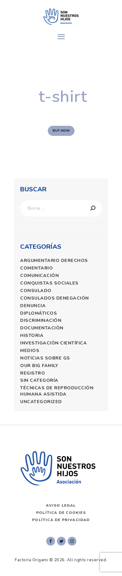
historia (31, 336)
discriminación (40, 320)
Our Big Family (39, 366)
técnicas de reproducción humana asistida (56, 391)
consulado (36, 291)
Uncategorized (41, 402)
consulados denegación (54, 298)
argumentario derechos (54, 261)
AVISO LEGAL (61, 505)
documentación (42, 328)
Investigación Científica (53, 343)
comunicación (39, 276)
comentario (36, 268)
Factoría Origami (31, 560)
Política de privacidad (61, 519)
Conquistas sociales (49, 283)
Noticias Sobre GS (45, 358)
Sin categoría (39, 380)
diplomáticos (38, 313)
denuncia (33, 306)
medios (29, 351)
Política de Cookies (61, 512)
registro (32, 373)
